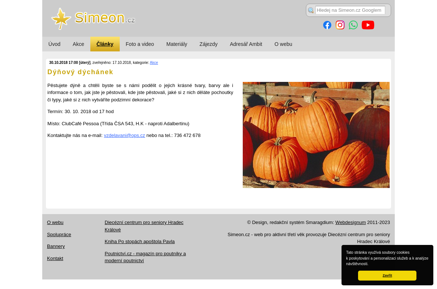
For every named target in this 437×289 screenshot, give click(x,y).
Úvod (54, 44)
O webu (283, 44)
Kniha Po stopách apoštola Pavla (140, 241)
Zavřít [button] (387, 275)
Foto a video (140, 44)
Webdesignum (350, 222)
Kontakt (55, 258)
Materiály (176, 44)
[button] (370, 264)
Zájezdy (208, 44)
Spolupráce (59, 234)
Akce (78, 44)
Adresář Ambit (246, 44)
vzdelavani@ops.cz (124, 135)
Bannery (56, 246)
